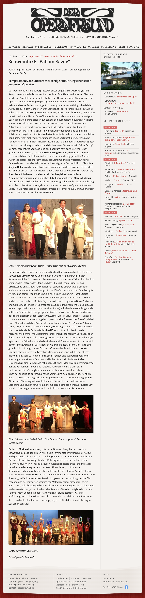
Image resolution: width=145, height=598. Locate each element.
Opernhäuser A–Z (64, 582)
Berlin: (121, 252)
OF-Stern (93, 47)
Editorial (14, 47)
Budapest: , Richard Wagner (121, 216)
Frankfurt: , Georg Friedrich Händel (120, 244)
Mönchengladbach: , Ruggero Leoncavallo (120, 226)
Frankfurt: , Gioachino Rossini (119, 132)
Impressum (108, 582)
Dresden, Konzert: (121, 192)
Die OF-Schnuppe (64, 588)
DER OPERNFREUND (18, 574)
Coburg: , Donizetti (121, 176)
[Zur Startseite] (72, 20)
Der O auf (113, 587)
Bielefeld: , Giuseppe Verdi (120, 164)
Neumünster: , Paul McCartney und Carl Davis (120, 170)
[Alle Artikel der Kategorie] (121, 76)
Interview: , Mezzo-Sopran (120, 145)
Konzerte (75, 578)
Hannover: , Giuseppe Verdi (120, 236)
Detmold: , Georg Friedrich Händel (120, 198)
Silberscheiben (63, 585)
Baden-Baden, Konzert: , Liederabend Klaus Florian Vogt (121, 153)
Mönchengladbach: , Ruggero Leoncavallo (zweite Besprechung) (120, 206)
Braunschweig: (120, 220)
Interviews (86, 578)
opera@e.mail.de (26, 587)
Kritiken (28, 47)
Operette (34, 56)
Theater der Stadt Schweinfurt (59, 56)
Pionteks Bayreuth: (120, 138)
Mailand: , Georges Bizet (120, 180)
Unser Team (108, 578)
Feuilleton (61, 47)
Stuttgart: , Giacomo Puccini (119, 185)
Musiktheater (62, 578)
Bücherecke (80, 582)
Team (122, 47)
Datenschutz (122, 582)
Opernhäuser (43, 47)
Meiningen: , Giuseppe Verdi (121, 231)
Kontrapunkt (78, 47)
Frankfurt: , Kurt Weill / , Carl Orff (119, 259)
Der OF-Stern (78, 585)
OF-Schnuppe (108, 47)
